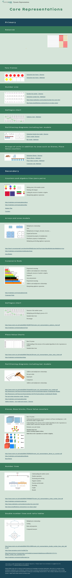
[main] (35, 9)
